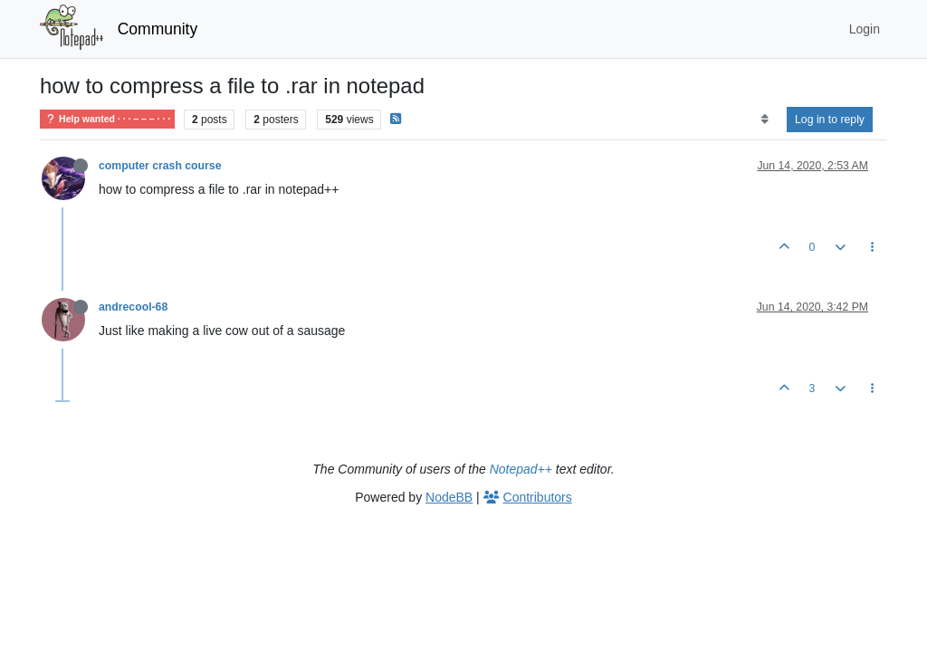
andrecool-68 (133, 307)
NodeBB (449, 497)
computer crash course (160, 165)
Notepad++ (521, 469)
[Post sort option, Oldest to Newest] (764, 119)
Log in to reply (830, 119)
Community (158, 29)
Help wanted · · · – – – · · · (107, 119)
